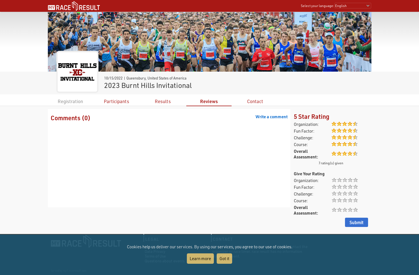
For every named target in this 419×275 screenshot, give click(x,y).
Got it (224, 258)
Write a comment (272, 116)
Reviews (209, 101)
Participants (116, 101)
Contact (255, 101)
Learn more (200, 258)
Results (163, 101)
